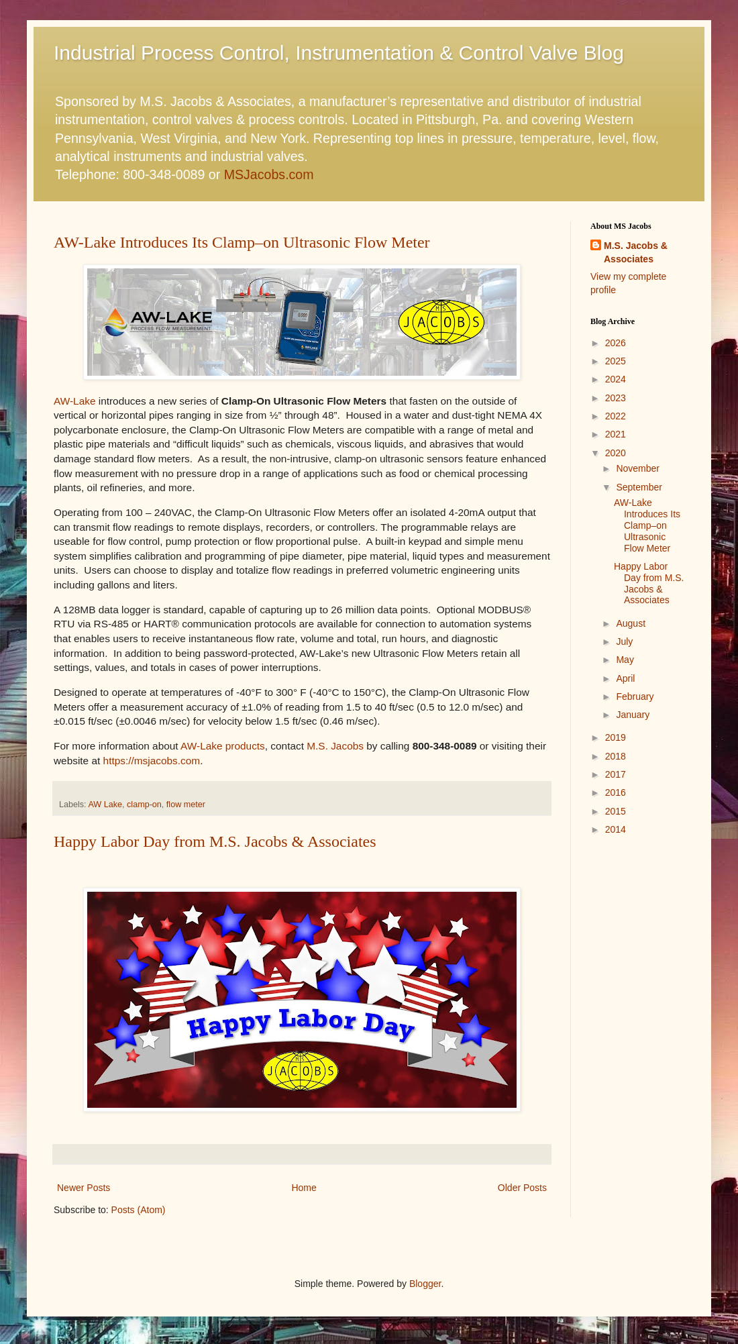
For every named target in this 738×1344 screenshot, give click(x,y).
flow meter (185, 804)
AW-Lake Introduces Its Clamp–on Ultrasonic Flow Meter (242, 242)
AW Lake (105, 804)
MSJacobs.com (269, 174)
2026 (615, 343)
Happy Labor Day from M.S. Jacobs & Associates (215, 841)
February (634, 696)
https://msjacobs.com (152, 760)
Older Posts (522, 1187)
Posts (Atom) (138, 1209)
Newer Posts (83, 1187)
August (630, 623)
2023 (615, 398)
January (632, 714)
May (624, 659)
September (639, 487)
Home (303, 1187)
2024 (615, 379)
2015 (615, 811)
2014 (615, 829)
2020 (615, 453)
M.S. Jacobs (335, 746)
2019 (615, 737)
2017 (615, 774)
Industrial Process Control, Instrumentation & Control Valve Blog (339, 53)
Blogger (425, 1283)
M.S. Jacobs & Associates (636, 252)
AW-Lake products (222, 746)
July (624, 641)
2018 (615, 756)
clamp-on (144, 804)
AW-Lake (74, 401)
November (638, 468)
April (625, 678)
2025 (615, 361)
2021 (615, 434)
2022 (615, 416)
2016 (615, 792)
